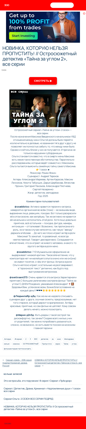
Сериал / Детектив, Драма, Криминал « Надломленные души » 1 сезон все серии (42, 390)
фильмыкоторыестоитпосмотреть (17, 349)
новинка (16, 344)
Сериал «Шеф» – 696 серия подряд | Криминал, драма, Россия (17, 363)
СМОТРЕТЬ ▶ (43, 80)
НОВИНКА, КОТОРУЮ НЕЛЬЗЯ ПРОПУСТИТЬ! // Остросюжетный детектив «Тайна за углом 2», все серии (58, 363)
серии (57, 344)
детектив (44, 339)
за (53, 339)
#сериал (18, 339)
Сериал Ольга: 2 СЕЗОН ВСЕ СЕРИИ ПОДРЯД (28, 399)
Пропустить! (47, 344)
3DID (6, 5)
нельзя (6, 344)
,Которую (7, 339)
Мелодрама (69, 339)
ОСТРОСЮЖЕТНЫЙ (30, 344)
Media (4, 70)
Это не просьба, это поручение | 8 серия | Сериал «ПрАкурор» (38, 381)
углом (74, 344)
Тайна (66, 344)
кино (59, 339)
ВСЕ (36, 339)
